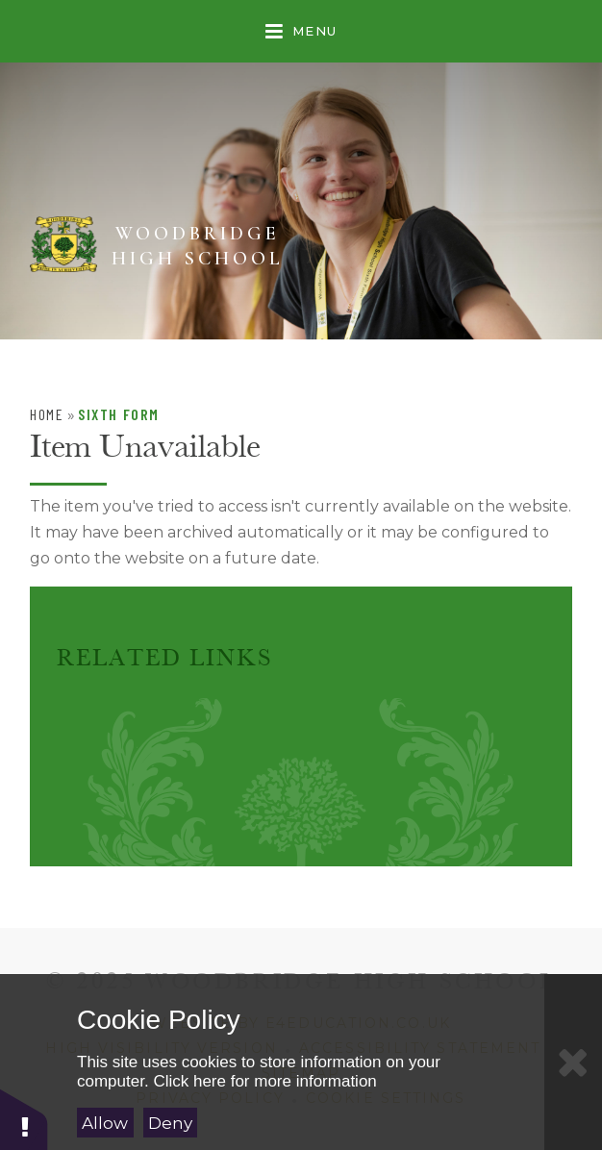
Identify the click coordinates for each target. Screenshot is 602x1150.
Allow (105, 1123)
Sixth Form (119, 414)
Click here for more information (264, 1081)
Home (46, 414)
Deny (170, 1123)
